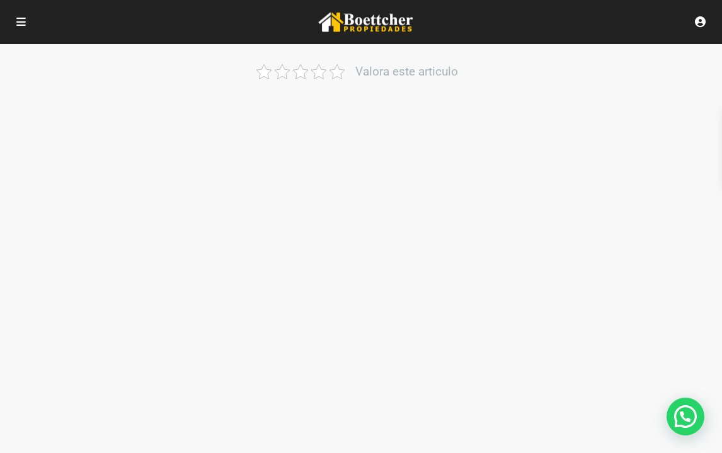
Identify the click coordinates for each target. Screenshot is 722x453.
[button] (685, 416)
